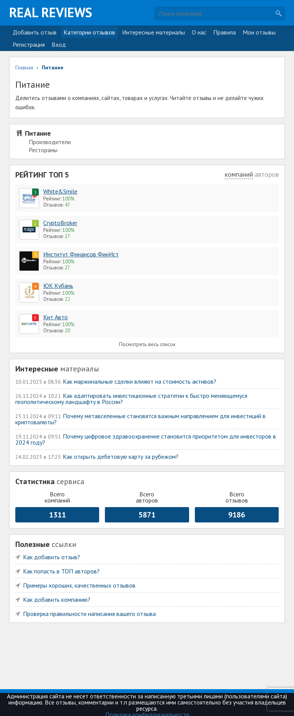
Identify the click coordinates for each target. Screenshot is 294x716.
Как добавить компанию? (56, 599)
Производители (50, 142)
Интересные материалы (153, 32)
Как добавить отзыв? (51, 557)
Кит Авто (55, 317)
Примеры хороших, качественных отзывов (79, 585)
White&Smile (60, 191)
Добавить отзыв (35, 32)
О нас (199, 32)
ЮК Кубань (58, 285)
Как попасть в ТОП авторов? (61, 571)
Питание (38, 133)
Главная (24, 67)
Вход (59, 44)
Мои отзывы (259, 32)
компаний (239, 174)
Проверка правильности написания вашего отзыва (89, 614)
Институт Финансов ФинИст (81, 254)
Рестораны (43, 150)
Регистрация (29, 44)
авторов (267, 174)
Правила (224, 32)
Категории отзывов (89, 32)
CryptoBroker (60, 223)
